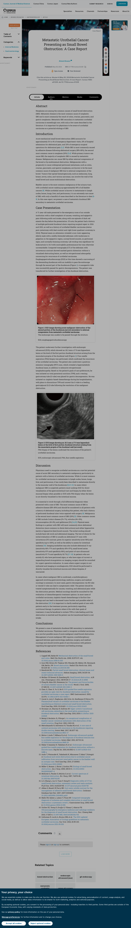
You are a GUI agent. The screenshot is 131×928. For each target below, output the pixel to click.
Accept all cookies (14, 923)
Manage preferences (11, 917)
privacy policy (14, 912)
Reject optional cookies (41, 923)
